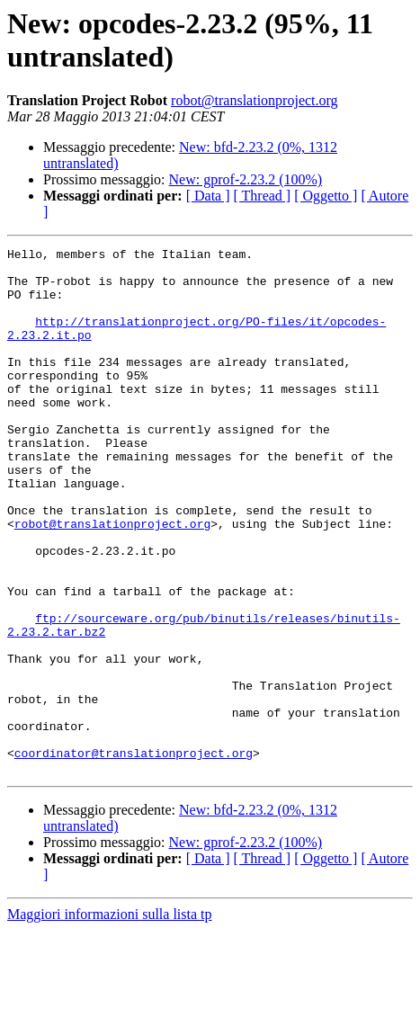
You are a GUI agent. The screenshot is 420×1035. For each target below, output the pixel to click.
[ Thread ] (262, 195)
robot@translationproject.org (254, 100)
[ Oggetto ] (325, 195)
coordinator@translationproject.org (133, 855)
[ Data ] (208, 195)
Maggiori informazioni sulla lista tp (109, 1019)
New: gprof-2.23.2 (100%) (246, 179)
